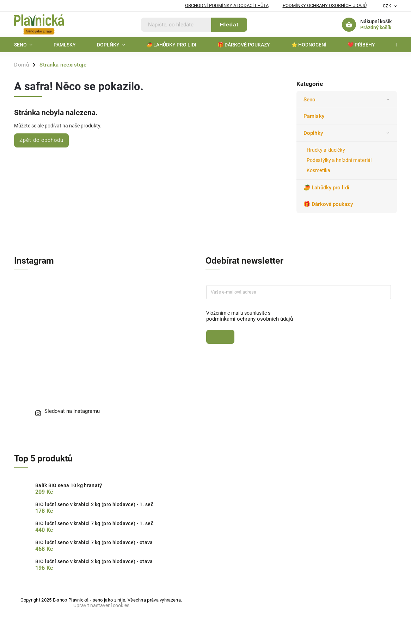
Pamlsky (314, 116)
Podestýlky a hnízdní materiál (339, 160)
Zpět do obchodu (41, 140)
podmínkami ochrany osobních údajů (249, 319)
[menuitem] (28, 44)
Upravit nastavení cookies (101, 605)
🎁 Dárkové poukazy (328, 204)
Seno (347, 99)
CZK (387, 6)
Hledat (229, 24)
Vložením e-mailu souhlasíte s (295, 316)
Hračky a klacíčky (326, 150)
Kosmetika (318, 170)
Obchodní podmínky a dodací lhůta (227, 5)
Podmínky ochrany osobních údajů (325, 5)
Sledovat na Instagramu (72, 411)
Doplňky (347, 133)
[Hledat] (176, 25)
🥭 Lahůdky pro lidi (327, 187)
